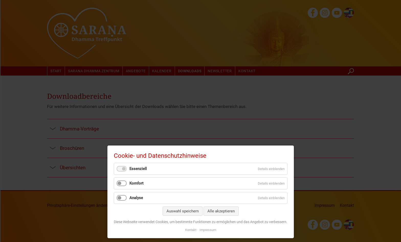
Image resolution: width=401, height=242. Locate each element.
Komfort (136, 183)
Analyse (136, 198)
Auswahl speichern (182, 211)
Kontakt (190, 230)
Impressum (207, 230)
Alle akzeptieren (221, 211)
